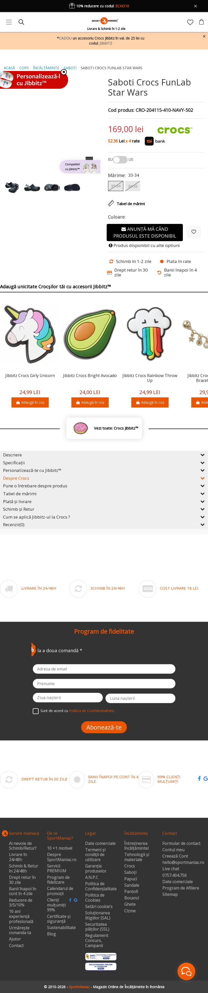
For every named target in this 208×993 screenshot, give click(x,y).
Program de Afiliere (180, 888)
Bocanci (131, 898)
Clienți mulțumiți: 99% (56, 905)
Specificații (104, 463)
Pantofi (131, 891)
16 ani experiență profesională (21, 916)
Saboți (130, 872)
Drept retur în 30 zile (22, 880)
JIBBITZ (106, 43)
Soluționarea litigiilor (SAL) (97, 915)
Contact (16, 945)
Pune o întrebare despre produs (104, 486)
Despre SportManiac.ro (61, 857)
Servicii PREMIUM (56, 869)
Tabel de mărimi (104, 493)
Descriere (104, 455)
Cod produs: (121, 110)
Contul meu (173, 850)
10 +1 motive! (59, 848)
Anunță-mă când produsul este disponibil (144, 232)
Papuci (130, 879)
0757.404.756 (174, 875)
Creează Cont (175, 856)
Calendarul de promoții (60, 891)
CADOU (65, 38)
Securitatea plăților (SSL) (97, 927)
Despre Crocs (104, 478)
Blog (51, 934)
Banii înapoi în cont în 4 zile (22, 891)
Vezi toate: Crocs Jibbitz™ (116, 428)
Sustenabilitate (61, 927)
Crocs (129, 866)
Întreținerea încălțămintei (136, 846)
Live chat (170, 869)
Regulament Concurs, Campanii (96, 940)
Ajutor (15, 939)
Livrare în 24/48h (18, 857)
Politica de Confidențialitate (91, 710)
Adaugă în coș (30, 402)
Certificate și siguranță (58, 919)
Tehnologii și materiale (136, 857)
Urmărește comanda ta (20, 930)
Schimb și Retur (104, 509)
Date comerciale (100, 843)
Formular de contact (181, 843)
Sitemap (170, 894)
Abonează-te (104, 727)
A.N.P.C (91, 877)
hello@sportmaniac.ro (183, 862)
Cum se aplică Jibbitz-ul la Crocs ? (104, 517)
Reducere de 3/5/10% (20, 903)
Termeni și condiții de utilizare (95, 854)
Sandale (131, 885)
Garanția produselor (95, 869)
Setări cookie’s (99, 906)
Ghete (130, 904)
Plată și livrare (104, 501)
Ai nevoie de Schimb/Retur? (23, 846)
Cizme (130, 911)
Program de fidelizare (58, 880)
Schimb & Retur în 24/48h (23, 869)
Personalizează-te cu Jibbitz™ (104, 470)
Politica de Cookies (94, 898)
